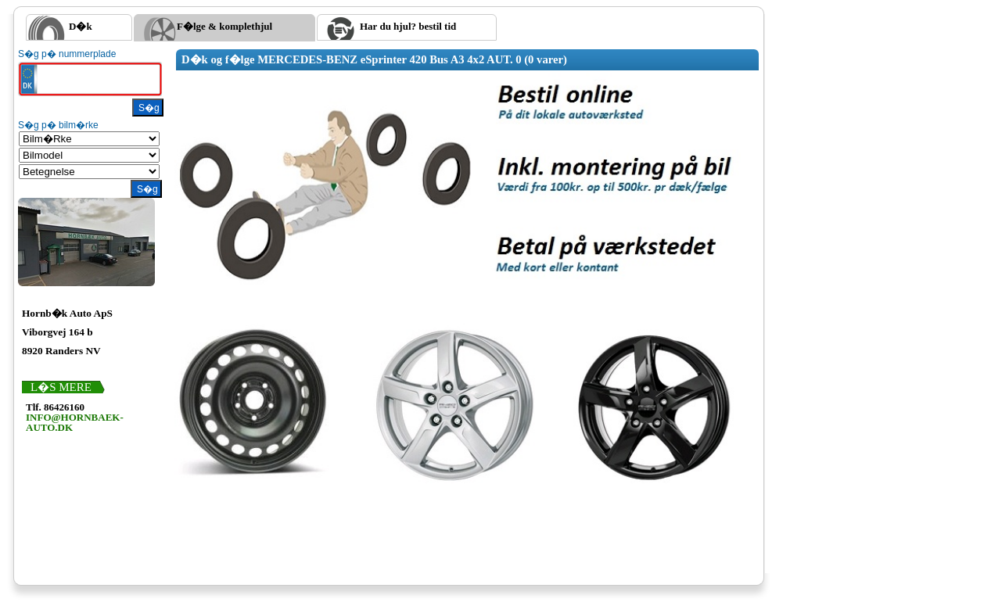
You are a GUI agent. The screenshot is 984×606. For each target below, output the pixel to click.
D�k (80, 26)
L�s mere (61, 387)
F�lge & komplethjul (224, 26)
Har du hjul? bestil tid (408, 26)
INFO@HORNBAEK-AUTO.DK (75, 422)
